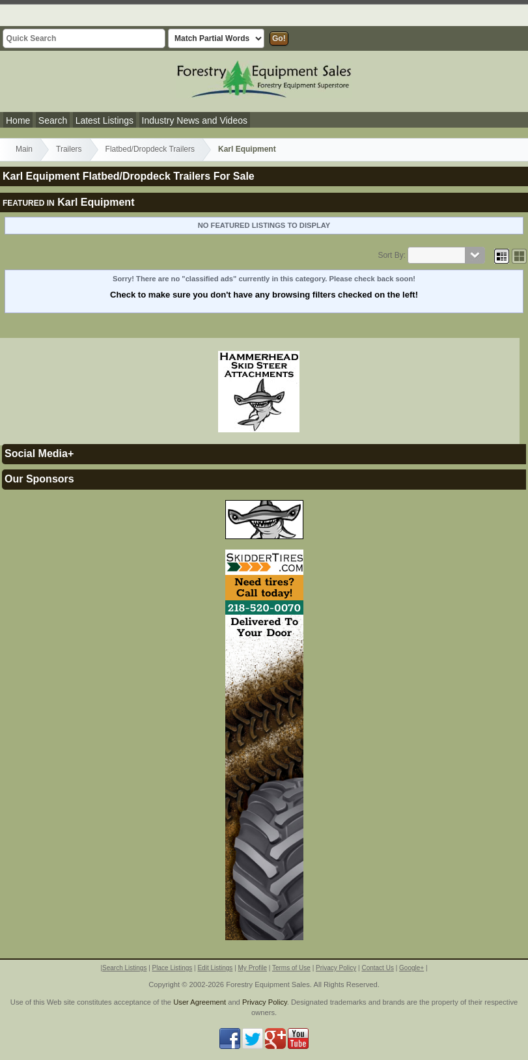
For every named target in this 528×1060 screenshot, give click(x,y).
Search (52, 120)
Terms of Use (291, 967)
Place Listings (172, 967)
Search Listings (124, 967)
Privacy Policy (336, 967)
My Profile (252, 967)
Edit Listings (214, 967)
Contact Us (377, 967)
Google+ (411, 967)
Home (18, 120)
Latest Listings (105, 120)
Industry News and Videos (194, 120)
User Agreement (199, 1002)
